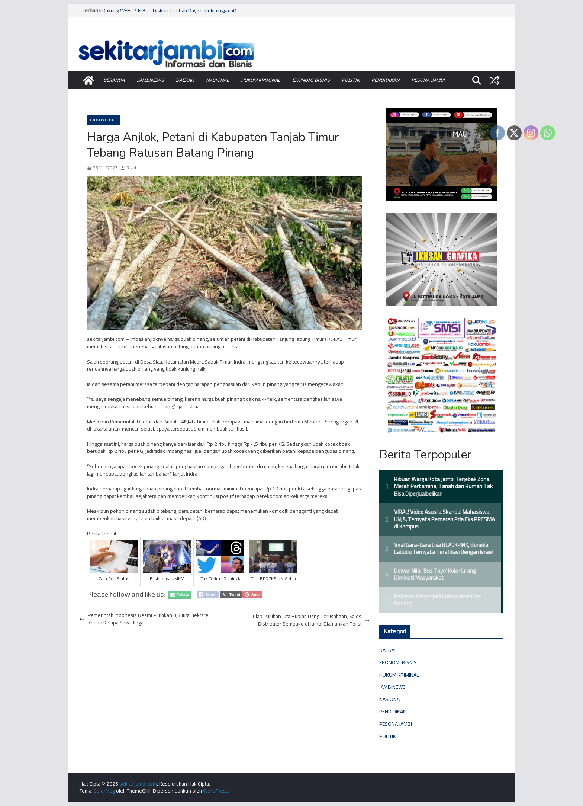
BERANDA (114, 80)
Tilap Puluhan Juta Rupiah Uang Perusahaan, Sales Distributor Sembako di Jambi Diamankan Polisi (311, 620)
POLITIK (351, 80)
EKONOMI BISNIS (311, 80)
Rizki (131, 168)
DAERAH (185, 80)
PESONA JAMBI (428, 80)
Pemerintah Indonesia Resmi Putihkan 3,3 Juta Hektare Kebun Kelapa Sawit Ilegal (144, 619)
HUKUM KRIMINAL (260, 80)
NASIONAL (217, 80)
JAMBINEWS (150, 80)
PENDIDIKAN (385, 80)
